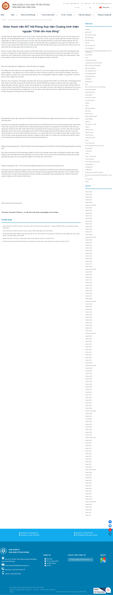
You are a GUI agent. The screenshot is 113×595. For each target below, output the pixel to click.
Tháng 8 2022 (88, 309)
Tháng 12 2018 (88, 408)
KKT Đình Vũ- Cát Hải (90, 97)
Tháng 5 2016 (88, 485)
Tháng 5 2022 (88, 317)
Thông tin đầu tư (89, 135)
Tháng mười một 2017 (90, 437)
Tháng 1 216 (88, 515)
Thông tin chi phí (89, 129)
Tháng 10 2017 (88, 440)
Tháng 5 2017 (88, 453)
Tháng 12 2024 (88, 234)
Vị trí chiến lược (88, 179)
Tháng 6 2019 (88, 397)
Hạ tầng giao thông (90, 76)
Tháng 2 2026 (88, 197)
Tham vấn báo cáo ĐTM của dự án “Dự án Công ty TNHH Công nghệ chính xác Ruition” (28, 231)
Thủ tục (87, 140)
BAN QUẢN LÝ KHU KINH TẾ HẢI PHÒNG (31, 5)
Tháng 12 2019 (88, 386)
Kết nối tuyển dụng (89, 92)
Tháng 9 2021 (88, 338)
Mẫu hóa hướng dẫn (90, 108)
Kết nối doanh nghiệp (90, 89)
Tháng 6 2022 (88, 314)
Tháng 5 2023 (88, 285)
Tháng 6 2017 (88, 451)
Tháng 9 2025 (88, 210)
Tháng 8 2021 (88, 341)
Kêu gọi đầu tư (88, 95)
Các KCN (87, 43)
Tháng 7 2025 (88, 215)
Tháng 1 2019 (88, 405)
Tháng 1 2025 (88, 231)
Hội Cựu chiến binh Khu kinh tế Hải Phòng (95, 87)
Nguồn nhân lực (89, 113)
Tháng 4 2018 (88, 429)
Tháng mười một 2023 (90, 269)
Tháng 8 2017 (88, 445)
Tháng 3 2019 (88, 402)
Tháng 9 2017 (88, 443)
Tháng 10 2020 (88, 368)
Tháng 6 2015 (88, 509)
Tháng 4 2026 (88, 191)
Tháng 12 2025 (88, 202)
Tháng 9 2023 (88, 274)
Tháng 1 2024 (88, 264)
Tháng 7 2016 (88, 480)
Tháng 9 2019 (88, 389)
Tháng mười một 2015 (90, 501)
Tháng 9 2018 (88, 416)
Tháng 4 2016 (88, 488)
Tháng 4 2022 (88, 320)
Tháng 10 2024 (88, 240)
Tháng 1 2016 (88, 496)
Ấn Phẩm (87, 29)
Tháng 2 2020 (88, 381)
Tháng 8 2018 (88, 419)
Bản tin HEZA (88, 32)
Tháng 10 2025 (88, 207)
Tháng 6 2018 (88, 424)
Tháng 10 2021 (88, 336)
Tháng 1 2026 (88, 199)
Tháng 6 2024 (88, 250)
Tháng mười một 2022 (90, 301)
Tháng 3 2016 (88, 491)
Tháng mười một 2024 (90, 237)
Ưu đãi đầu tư (88, 169)
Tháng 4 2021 (88, 352)
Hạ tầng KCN (88, 78)
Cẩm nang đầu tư (89, 48)
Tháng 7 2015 (88, 507)
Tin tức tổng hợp (89, 164)
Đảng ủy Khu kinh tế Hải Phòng (92, 65)
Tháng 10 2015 (88, 504)
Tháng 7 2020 (88, 373)
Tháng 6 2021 (88, 346)
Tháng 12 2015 (88, 499)
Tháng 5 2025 (88, 221)
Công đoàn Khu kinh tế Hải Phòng (93, 62)
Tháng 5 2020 (88, 378)
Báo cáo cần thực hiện (90, 35)
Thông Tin (87, 127)
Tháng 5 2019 (88, 400)
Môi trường (87, 111)
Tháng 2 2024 (88, 261)
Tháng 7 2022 (88, 312)
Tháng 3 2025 (88, 226)
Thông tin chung (89, 132)
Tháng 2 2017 (88, 461)
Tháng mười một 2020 (90, 365)
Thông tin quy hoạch (90, 137)
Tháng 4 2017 (88, 456)
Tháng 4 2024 (88, 256)
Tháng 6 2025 (88, 218)
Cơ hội (86, 57)
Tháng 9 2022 (88, 306)
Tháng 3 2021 (88, 354)
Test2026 (87, 121)
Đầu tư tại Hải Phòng (28, 15)
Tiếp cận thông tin (85, 15)
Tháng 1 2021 (88, 360)
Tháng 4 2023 (88, 288)
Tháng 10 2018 (88, 413)
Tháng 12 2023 (88, 266)
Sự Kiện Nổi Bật (89, 119)
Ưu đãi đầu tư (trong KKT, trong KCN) (94, 172)
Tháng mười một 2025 (90, 205)
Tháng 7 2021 (88, 344)
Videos (87, 181)
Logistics (87, 103)
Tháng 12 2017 (88, 435)
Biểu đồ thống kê (89, 37)
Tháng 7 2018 (88, 421)
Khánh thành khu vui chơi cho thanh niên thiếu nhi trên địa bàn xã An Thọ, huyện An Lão (28, 238)
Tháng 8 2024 (88, 245)
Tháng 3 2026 (88, 194)
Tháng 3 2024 (88, 258)
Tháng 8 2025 (88, 213)
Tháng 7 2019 (88, 394)
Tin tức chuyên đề (89, 159)
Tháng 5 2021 (88, 349)
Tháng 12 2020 (88, 362)
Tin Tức (87, 153)
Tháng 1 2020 (88, 384)
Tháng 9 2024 (88, 242)
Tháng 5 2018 (88, 427)
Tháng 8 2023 (88, 277)
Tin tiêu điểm (88, 151)
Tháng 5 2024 (88, 253)
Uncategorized (89, 167)
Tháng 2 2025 (88, 229)
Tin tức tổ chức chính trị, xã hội (92, 161)
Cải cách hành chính (90, 45)
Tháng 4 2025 (88, 223)
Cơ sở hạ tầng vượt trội (90, 60)
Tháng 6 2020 (88, 376)
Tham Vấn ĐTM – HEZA (90, 124)
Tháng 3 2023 (88, 290)
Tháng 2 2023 (88, 293)
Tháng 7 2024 (88, 248)
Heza (12, 15)
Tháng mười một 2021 (90, 333)
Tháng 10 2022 (88, 304)
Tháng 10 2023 (88, 272)
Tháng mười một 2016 (90, 469)
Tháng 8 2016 (88, 477)
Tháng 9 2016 (88, 475)
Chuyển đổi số (88, 54)
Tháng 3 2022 (88, 322)
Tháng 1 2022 (88, 328)
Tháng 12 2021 (88, 330)
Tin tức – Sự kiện (66, 15)
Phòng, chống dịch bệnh (91, 116)
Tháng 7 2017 (88, 448)
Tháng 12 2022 (88, 298)
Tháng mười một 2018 (90, 411)
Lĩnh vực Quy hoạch (90, 100)
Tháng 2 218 (88, 512)
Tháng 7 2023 (88, 280)
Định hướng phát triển (90, 70)
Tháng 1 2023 (88, 296)
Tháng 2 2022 (88, 325)
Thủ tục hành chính (48, 15)
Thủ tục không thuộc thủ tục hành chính (94, 145)
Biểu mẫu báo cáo (89, 40)
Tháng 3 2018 (88, 432)
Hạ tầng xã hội (88, 81)
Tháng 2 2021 (88, 357)
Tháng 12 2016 (88, 467)
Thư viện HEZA (88, 148)
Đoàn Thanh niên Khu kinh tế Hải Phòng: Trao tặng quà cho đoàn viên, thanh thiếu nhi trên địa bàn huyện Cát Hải (36, 241)
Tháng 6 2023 (88, 282)
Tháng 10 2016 (88, 472)
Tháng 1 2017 (88, 464)
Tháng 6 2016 (88, 483)
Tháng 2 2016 (88, 493)
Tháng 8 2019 (88, 392)
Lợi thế (86, 105)
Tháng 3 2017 (88, 459)
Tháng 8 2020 (88, 370)
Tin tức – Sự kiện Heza (90, 156)
